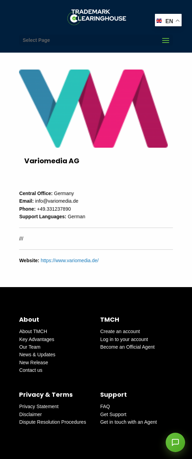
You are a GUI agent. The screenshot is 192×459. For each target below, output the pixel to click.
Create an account (120, 331)
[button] (175, 442)
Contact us (30, 370)
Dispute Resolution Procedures (52, 422)
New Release (33, 362)
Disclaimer (30, 414)
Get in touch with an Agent (128, 422)
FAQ (105, 406)
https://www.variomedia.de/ (69, 260)
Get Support (113, 414)
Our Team (29, 347)
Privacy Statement (39, 406)
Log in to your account (124, 339)
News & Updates (37, 354)
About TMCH (33, 331)
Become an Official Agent (127, 347)
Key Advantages (36, 339)
